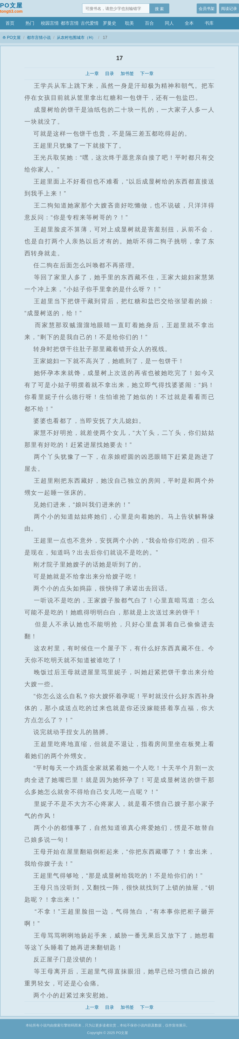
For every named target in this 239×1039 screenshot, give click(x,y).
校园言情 (50, 23)
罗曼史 (109, 23)
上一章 (92, 73)
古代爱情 (90, 23)
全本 (189, 23)
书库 (209, 23)
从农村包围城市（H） (76, 37)
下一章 (147, 73)
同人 (169, 23)
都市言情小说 (39, 37)
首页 (9, 23)
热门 (29, 23)
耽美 (129, 23)
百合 (149, 23)
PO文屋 (11, 8)
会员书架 (207, 8)
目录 (109, 73)
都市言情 (70, 23)
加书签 (127, 73)
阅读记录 (229, 8)
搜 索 (159, 8)
